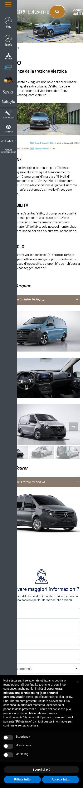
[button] (77, 682)
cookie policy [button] (63, 696)
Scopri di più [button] (41, 769)
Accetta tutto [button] (61, 779)
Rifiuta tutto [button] (22, 779)
